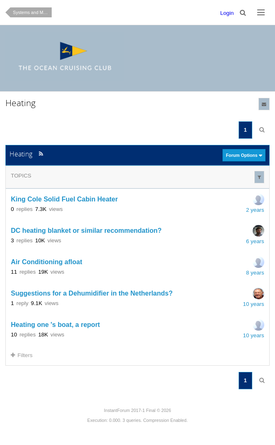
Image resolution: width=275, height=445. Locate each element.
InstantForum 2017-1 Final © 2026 (137, 410)
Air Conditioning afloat (46, 261)
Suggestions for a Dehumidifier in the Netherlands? (91, 293)
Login (227, 13)
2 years (255, 210)
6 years (255, 241)
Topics (21, 176)
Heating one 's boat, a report (55, 324)
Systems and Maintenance (32, 12)
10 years (253, 304)
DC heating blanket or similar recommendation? (86, 230)
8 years (255, 273)
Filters (21, 355)
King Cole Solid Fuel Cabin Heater (64, 199)
